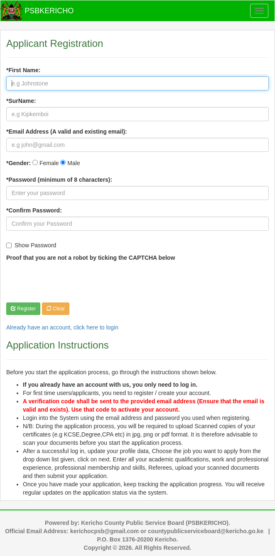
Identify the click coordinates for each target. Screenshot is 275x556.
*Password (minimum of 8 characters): (59, 179)
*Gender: (18, 163)
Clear (56, 309)
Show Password (31, 245)
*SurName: (21, 101)
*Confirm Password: (34, 210)
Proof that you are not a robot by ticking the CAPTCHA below (90, 257)
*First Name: (23, 70)
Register (23, 309)
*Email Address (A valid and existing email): (66, 131)
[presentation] (69, 280)
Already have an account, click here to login (62, 327)
